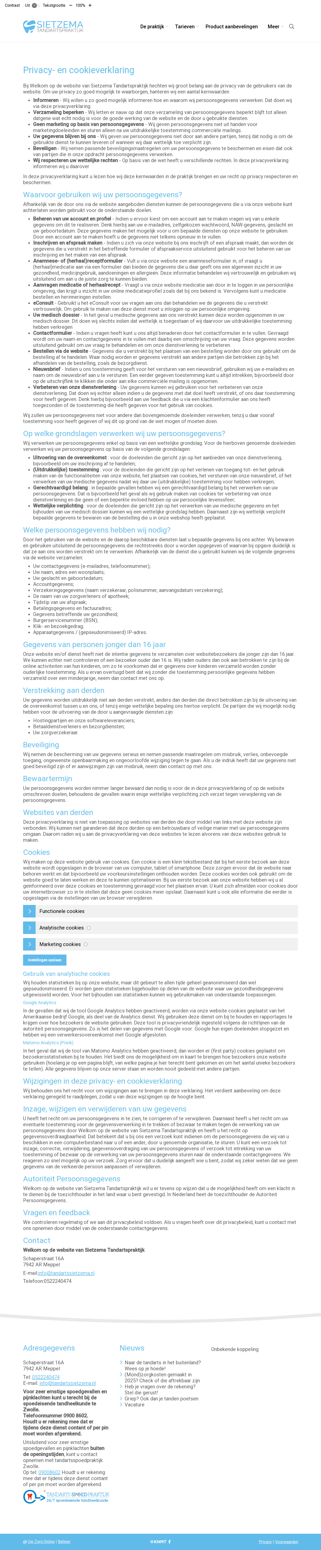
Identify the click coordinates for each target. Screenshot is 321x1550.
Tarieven (185, 27)
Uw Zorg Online (41, 1541)
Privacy (265, 1541)
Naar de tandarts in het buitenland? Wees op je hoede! (163, 1366)
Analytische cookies (61, 928)
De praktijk (152, 27)
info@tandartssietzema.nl (66, 1273)
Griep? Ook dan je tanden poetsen (161, 1399)
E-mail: (30, 1273)
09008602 (49, 1472)
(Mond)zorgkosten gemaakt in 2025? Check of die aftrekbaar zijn (162, 1378)
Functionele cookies (62, 911)
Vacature (134, 1405)
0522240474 (46, 1377)
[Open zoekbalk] (291, 26)
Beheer (64, 1541)
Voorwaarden (286, 1541)
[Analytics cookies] (88, 927)
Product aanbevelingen (232, 27)
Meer (273, 27)
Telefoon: (33, 1281)
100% (80, 5)
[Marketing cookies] (85, 944)
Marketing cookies (60, 944)
